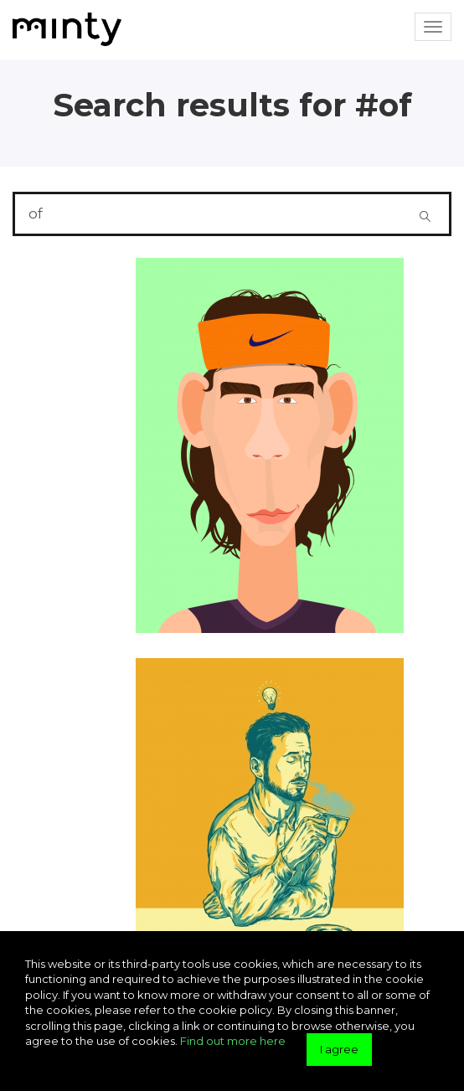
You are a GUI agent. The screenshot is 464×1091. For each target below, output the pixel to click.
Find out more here (233, 1040)
